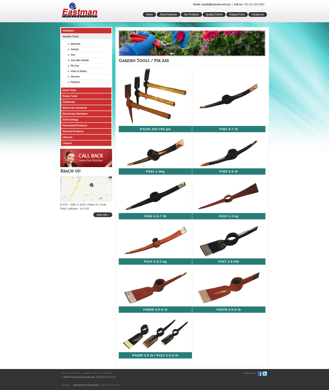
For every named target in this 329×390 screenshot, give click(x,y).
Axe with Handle (80, 60)
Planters (75, 82)
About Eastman (168, 14)
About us (75, 373)
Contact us (258, 14)
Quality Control (214, 14)
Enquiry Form (237, 14)
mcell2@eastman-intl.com (215, 4)
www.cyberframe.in (110, 385)
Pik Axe (75, 65)
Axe (73, 54)
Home (149, 14)
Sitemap (66, 385)
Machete (75, 43)
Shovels (75, 76)
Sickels (75, 49)
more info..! (103, 214)
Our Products (191, 14)
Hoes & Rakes (79, 71)
